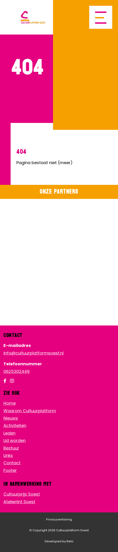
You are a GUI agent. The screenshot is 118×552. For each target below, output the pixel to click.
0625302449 (16, 371)
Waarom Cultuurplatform (29, 411)
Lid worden (14, 440)
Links (8, 455)
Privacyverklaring (59, 519)
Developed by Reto (59, 541)
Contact (12, 463)
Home (9, 403)
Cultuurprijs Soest (21, 494)
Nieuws (10, 418)
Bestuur (11, 448)
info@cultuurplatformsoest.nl (33, 353)
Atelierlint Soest (19, 502)
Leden (9, 433)
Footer (10, 470)
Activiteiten (14, 425)
